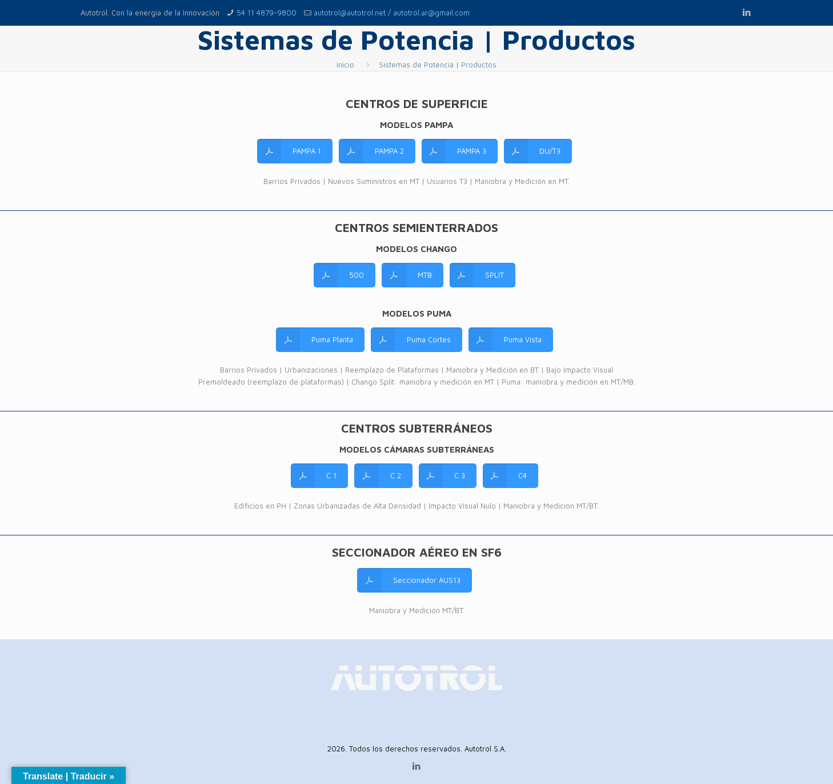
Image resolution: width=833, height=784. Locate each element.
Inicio (345, 64)
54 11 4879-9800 (267, 12)
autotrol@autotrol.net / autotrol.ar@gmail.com (392, 12)
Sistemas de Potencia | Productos (437, 64)
